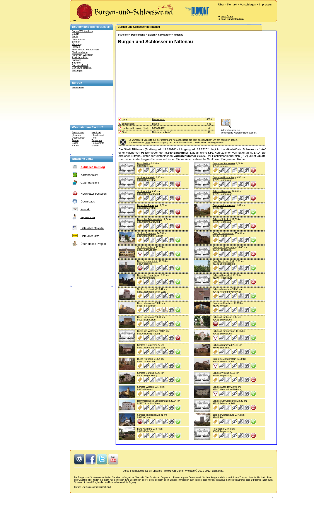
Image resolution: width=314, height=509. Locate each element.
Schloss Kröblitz (145, 345)
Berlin (75, 36)
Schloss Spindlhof (222, 219)
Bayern (75, 34)
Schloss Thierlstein (147, 414)
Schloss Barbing (145, 373)
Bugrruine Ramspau (147, 205)
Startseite (123, 34)
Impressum (266, 4)
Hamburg (77, 44)
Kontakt (232, 4)
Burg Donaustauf (146, 317)
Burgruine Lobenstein (224, 205)
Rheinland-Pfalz (80, 57)
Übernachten (78, 137)
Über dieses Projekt (93, 243)
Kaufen (75, 145)
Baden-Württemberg (82, 31)
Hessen (76, 47)
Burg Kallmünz (144, 428)
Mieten (95, 145)
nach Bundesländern (232, 19)
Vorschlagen (248, 4)
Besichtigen (78, 132)
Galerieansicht (89, 182)
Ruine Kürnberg (145, 359)
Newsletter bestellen (93, 193)
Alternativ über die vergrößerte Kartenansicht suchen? (239, 130)
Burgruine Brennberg (148, 275)
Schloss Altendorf (221, 387)
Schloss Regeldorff (222, 275)
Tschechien (78, 87)
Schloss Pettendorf (147, 289)
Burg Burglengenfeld (223, 261)
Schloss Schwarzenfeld (225, 400)
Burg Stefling (143, 163)
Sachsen (76, 62)
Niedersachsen (79, 52)
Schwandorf (158, 128)
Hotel (94, 137)
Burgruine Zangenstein (224, 359)
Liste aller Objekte (92, 228)
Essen (75, 143)
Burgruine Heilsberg (223, 303)
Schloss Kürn (144, 191)
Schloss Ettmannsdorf (224, 331)
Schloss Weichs (221, 373)
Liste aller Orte (89, 236)
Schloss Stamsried (222, 345)
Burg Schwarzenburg (223, 414)
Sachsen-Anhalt (80, 65)
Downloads (87, 201)
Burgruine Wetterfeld (148, 331)
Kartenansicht (89, 175)
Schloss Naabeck (146, 247)
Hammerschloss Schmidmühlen (153, 400)
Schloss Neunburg (222, 289)
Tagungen (97, 140)
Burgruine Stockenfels (224, 163)
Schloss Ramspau (222, 191)
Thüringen (77, 70)
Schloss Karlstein (146, 177)
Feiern (75, 140)
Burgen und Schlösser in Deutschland (92, 487)
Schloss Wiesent (145, 387)
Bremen (76, 41)
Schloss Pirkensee (146, 233)
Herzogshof (219, 428)
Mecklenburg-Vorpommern (85, 49)
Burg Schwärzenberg (223, 233)
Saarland (76, 60)
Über (221, 4)
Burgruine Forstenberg (224, 177)
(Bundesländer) (91, 26)
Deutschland (138, 34)
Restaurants (98, 143)
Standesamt (98, 135)
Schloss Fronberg (222, 317)
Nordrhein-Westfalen (82, 54)
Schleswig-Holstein (82, 68)
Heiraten (76, 135)
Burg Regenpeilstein (147, 261)
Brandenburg (78, 39)
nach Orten (227, 16)
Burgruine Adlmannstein (149, 219)
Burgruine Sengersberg (225, 247)
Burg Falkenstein (146, 303)
